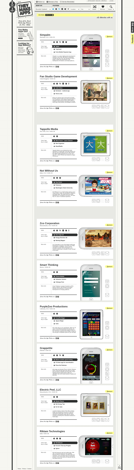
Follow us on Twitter (40, 2)
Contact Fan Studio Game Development (107, 106)
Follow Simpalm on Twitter (107, 60)
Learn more (28, 25)
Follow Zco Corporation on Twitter (103, 253)
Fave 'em (107, 51)
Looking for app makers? (26, 48)
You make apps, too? (26, 34)
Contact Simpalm (107, 65)
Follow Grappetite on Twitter (107, 373)
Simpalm (45, 34)
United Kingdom (44, 79)
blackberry (59, 9)
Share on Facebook (132, 25)
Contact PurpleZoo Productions (107, 336)
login (111, 1)
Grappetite (46, 348)
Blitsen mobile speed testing (63, 359)
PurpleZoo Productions (54, 306)
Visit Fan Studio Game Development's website (98, 106)
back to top (119, 467)
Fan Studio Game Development (58, 76)
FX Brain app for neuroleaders (63, 362)
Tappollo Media (49, 129)
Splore (56, 448)
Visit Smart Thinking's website (107, 286)
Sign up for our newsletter (67, 2)
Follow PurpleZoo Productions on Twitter (107, 332)
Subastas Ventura (59, 279)
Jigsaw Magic (58, 321)
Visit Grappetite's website (107, 369)
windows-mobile (65, 9)
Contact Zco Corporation (107, 253)
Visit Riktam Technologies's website (98, 461)
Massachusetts (44, 225)
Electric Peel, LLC (50, 389)
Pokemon (57, 185)
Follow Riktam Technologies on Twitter (103, 461)
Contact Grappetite (107, 378)
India (41, 433)
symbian (68, 9)
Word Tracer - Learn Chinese (63, 140)
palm (62, 9)
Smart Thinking (49, 264)
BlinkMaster (58, 443)
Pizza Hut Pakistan (60, 365)
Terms (19, 469)
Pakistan (42, 350)
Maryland (42, 37)
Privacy (24, 469)
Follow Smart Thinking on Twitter (107, 290)
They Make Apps (23, 10)
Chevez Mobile (58, 276)
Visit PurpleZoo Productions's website (107, 327)
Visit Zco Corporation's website (98, 253)
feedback (132, 39)
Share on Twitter (132, 23)
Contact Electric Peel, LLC (107, 420)
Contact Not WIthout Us (107, 201)
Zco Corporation (49, 223)
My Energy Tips (59, 404)
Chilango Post (58, 282)
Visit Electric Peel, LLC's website (98, 420)
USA (47, 37)
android (56, 9)
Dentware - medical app (61, 91)
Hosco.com (57, 93)
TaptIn (56, 46)
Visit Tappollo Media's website (98, 159)
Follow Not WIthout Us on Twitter (103, 201)
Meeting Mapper (59, 240)
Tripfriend (57, 49)
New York (42, 131)
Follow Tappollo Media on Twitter (103, 159)
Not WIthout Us (49, 170)
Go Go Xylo (57, 407)
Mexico (42, 267)
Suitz (56, 323)
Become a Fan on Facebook (52, 2)
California (42, 309)
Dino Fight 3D (58, 235)
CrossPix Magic (59, 318)
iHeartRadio (58, 146)
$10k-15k (48, 15)
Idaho (41, 173)
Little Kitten (57, 88)
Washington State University (63, 188)
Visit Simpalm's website (107, 56)
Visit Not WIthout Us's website (98, 201)
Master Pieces (58, 401)
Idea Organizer (58, 143)
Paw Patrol (57, 182)
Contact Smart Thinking (107, 295)
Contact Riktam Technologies (107, 461)
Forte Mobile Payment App (62, 52)
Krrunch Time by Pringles (62, 445)
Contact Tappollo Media (107, 159)
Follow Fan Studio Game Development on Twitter (103, 106)
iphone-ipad (53, 9)
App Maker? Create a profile (97, 1)
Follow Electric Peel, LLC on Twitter (103, 420)
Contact (29, 469)
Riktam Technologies (52, 431)
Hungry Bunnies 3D (60, 237)
